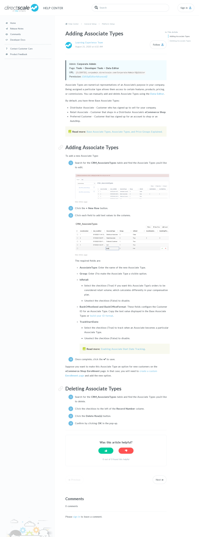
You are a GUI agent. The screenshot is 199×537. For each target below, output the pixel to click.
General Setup (90, 24)
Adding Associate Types (180, 36)
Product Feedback (18, 54)
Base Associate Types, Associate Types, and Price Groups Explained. (124, 131)
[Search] (130, 8)
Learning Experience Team (89, 42)
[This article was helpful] (106, 450)
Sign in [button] (184, 7)
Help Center (73, 24)
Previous (75, 479)
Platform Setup (108, 24)
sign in (76, 516)
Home (13, 23)
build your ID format (101, 315)
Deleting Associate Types (180, 41)
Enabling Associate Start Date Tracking (123, 348)
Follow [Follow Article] (156, 44)
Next (158, 479)
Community (15, 34)
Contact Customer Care (21, 48)
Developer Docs (17, 40)
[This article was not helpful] (126, 450)
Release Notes (16, 28)
